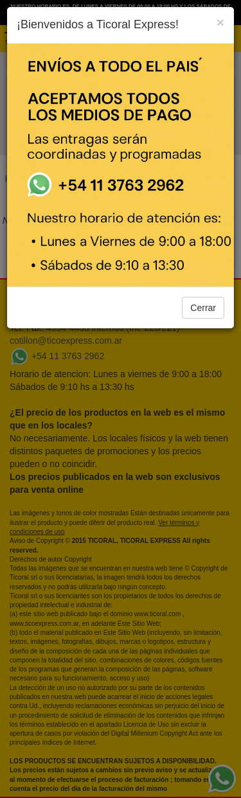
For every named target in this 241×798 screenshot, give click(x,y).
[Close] (220, 22)
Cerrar (203, 308)
